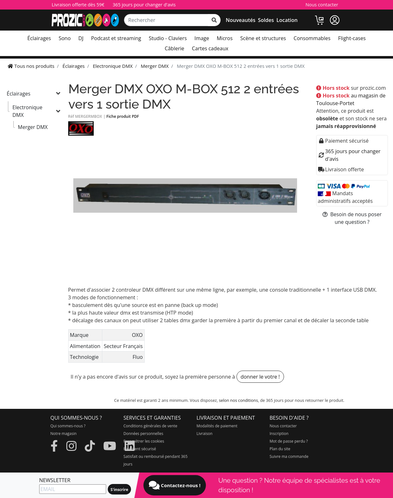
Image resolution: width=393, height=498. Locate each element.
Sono (65, 38)
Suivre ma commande (289, 456)
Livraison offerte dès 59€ (78, 5)
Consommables (312, 38)
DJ (81, 38)
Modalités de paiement (217, 426)
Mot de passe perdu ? (289, 441)
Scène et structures (263, 38)
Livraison (205, 433)
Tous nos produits (31, 66)
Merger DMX (33, 127)
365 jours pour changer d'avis (144, 5)
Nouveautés (240, 20)
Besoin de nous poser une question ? (352, 218)
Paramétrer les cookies (143, 441)
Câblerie (174, 48)
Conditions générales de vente (150, 426)
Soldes (266, 20)
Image (201, 38)
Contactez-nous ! (174, 485)
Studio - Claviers (168, 38)
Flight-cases (352, 38)
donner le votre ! (260, 376)
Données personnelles (143, 433)
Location (286, 20)
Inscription (279, 433)
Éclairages (39, 38)
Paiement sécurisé (139, 449)
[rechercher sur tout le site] (214, 20)
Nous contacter (321, 5)
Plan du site (280, 449)
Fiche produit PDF (122, 116)
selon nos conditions (238, 400)
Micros (225, 38)
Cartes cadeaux (210, 48)
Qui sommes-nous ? (67, 426)
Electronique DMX (27, 111)
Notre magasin (63, 433)
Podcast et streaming (116, 38)
